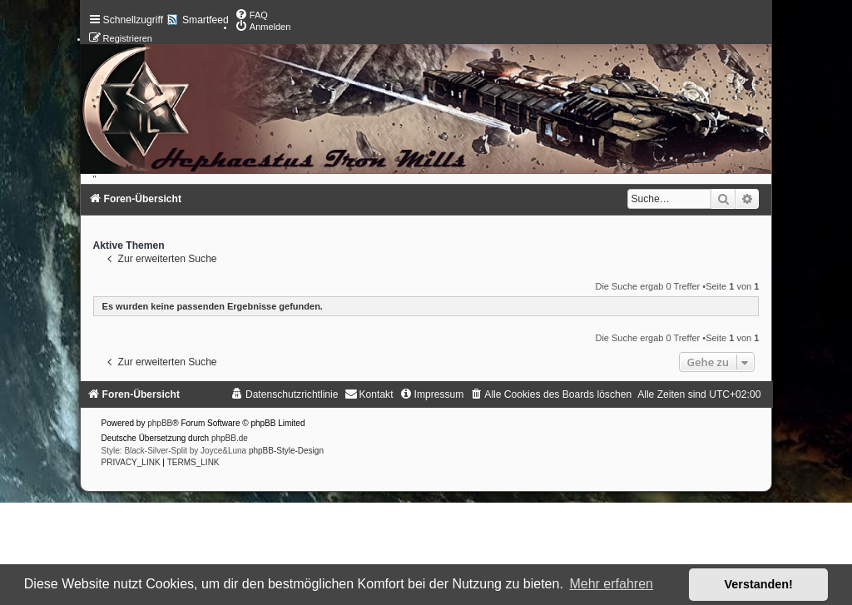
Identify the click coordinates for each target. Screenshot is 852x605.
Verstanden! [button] (759, 584)
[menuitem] (251, 15)
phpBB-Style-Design (286, 450)
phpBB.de (229, 438)
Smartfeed (205, 20)
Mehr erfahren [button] (611, 584)
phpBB (159, 423)
